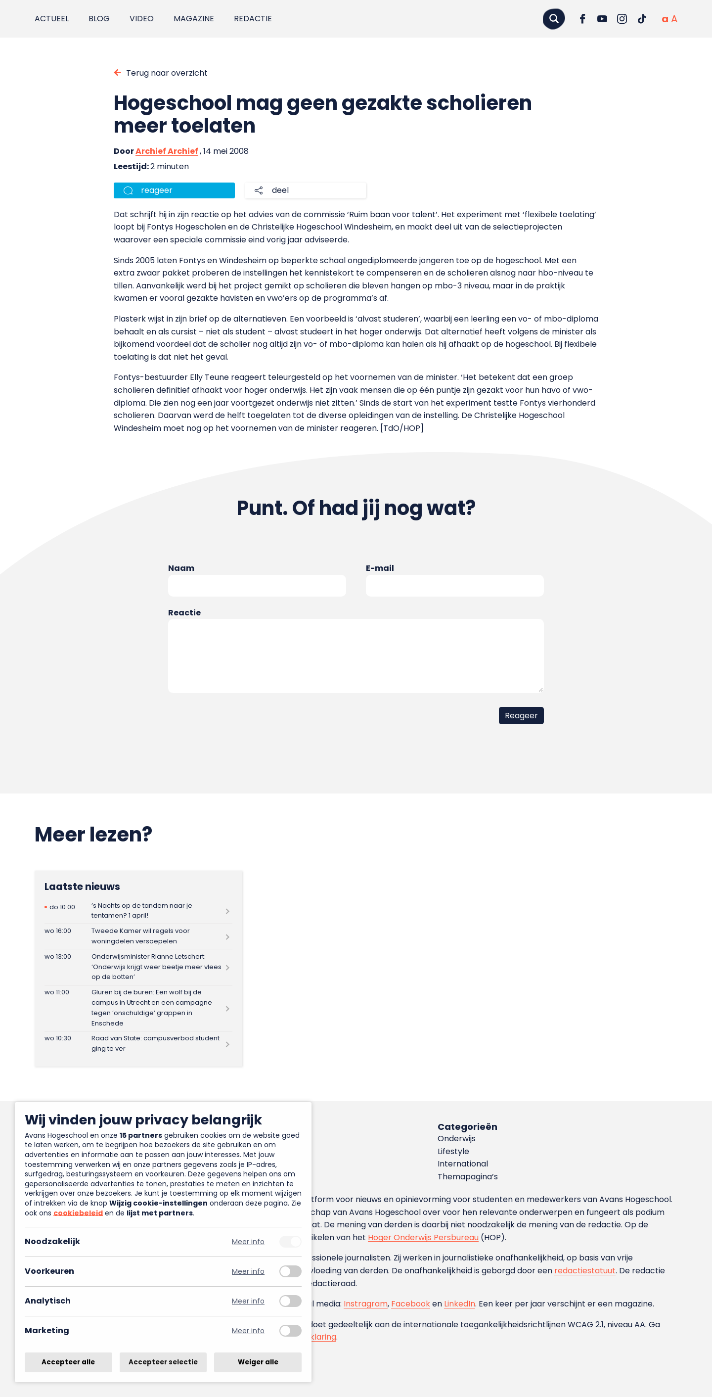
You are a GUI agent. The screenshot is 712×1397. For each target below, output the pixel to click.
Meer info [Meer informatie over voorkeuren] (248, 1271)
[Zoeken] (553, 18)
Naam (181, 568)
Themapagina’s (468, 1176)
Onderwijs (457, 1138)
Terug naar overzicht (167, 73)
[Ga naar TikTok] (642, 19)
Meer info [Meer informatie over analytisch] (248, 1301)
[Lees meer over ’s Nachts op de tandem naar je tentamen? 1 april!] (138, 911)
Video (142, 18)
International (463, 1163)
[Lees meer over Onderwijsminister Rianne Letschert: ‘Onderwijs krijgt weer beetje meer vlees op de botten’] (138, 966)
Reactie (184, 612)
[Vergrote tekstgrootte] (674, 18)
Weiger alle (258, 1362)
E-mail (380, 568)
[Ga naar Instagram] (622, 19)
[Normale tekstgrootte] (665, 18)
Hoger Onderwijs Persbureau (423, 1237)
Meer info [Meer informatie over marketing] (248, 1331)
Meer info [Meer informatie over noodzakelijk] (248, 1242)
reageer (157, 190)
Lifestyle (453, 1151)
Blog (99, 18)
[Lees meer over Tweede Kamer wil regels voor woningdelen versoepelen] (138, 936)
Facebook (410, 1303)
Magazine (194, 18)
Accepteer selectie (163, 1362)
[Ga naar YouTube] (602, 19)
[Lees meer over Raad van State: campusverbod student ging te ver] (138, 1044)
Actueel (52, 18)
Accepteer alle (68, 1362)
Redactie (253, 18)
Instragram (366, 1303)
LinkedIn (459, 1303)
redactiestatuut (585, 1270)
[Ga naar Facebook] (582, 19)
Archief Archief (166, 151)
